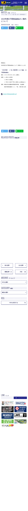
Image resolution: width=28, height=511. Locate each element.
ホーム (2, 14)
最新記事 (8, 271)
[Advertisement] (14, 46)
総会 (17, 24)
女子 (18, 14)
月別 (23, 271)
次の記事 (22, 265)
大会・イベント (8, 14)
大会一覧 (14, 14)
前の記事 (5, 265)
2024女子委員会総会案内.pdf (10, 94)
